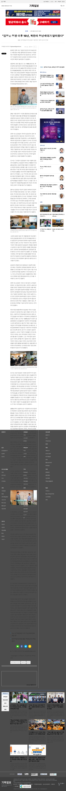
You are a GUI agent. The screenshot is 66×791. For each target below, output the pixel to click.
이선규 (41, 177)
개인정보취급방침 (38, 784)
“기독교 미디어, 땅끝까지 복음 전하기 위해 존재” (47, 101)
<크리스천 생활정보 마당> (31, 685)
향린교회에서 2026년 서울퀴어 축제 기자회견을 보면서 (47, 77)
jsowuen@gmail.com (16, 46)
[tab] (5, 696)
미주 (55, 1)
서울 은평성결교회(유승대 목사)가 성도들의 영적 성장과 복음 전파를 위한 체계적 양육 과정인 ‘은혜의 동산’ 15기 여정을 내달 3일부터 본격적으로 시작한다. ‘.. (19, 729)
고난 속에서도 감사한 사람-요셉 (48, 194)
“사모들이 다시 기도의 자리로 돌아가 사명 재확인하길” (37, 733)
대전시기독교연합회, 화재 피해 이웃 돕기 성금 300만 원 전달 (55, 707)
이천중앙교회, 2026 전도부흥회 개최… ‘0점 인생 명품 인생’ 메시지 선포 (37, 759)
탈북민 (23, 662)
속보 (41, 67)
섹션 (4, 1)
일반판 (52, 1)
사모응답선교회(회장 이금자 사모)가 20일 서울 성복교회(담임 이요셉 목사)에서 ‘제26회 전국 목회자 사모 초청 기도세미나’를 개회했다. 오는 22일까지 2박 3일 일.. (37, 739)
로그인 (63, 1)
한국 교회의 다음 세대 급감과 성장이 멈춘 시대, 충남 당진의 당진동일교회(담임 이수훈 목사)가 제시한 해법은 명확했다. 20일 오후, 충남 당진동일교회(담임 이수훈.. (55, 739)
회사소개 (15, 784)
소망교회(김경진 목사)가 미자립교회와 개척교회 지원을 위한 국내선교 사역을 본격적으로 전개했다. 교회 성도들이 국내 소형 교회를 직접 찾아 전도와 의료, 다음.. (18, 714)
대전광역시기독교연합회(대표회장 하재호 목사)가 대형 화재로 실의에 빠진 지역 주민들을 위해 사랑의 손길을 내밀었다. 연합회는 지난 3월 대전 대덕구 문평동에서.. (55, 714)
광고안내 (20, 784)
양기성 (41, 168)
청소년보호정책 (46, 784)
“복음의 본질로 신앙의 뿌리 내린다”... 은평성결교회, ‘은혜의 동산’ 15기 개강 (18, 722)
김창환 (41, 161)
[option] (46, 211)
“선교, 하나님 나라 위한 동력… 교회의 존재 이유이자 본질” (37, 707)
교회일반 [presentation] (5, 696)
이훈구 (41, 195)
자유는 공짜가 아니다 (45, 167)
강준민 (41, 152)
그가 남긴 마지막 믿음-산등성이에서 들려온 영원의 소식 (47, 85)
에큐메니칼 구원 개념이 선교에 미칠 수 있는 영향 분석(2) (48, 185)
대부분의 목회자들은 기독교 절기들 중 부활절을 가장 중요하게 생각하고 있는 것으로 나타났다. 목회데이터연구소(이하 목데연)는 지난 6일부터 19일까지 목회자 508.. (18, 766)
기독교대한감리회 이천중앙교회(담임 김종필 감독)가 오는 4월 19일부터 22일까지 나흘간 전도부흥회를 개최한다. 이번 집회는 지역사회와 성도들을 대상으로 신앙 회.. (37, 766)
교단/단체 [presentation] (5, 700)
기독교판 (46, 1)
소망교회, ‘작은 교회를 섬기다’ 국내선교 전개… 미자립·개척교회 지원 (18, 707)
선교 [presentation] (5, 703)
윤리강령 (16, 786)
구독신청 (59, 1)
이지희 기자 (8, 46)
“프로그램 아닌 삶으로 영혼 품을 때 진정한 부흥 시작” (55, 733)
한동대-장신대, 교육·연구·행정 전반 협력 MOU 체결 (47, 109)
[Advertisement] (52, 55)
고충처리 (53, 784)
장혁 (29, 662)
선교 (26, 31)
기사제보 (31, 784)
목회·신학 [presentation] (5, 706)
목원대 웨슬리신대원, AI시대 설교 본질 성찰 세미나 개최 (47, 93)
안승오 (41, 188)
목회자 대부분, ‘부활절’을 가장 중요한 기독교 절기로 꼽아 (18, 759)
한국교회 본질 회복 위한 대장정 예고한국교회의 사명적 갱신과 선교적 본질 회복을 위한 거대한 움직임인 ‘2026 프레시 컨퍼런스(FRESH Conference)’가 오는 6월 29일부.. (37, 714)
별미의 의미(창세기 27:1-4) (47, 176)
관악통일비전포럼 (16, 662)
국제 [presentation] (5, 709)
